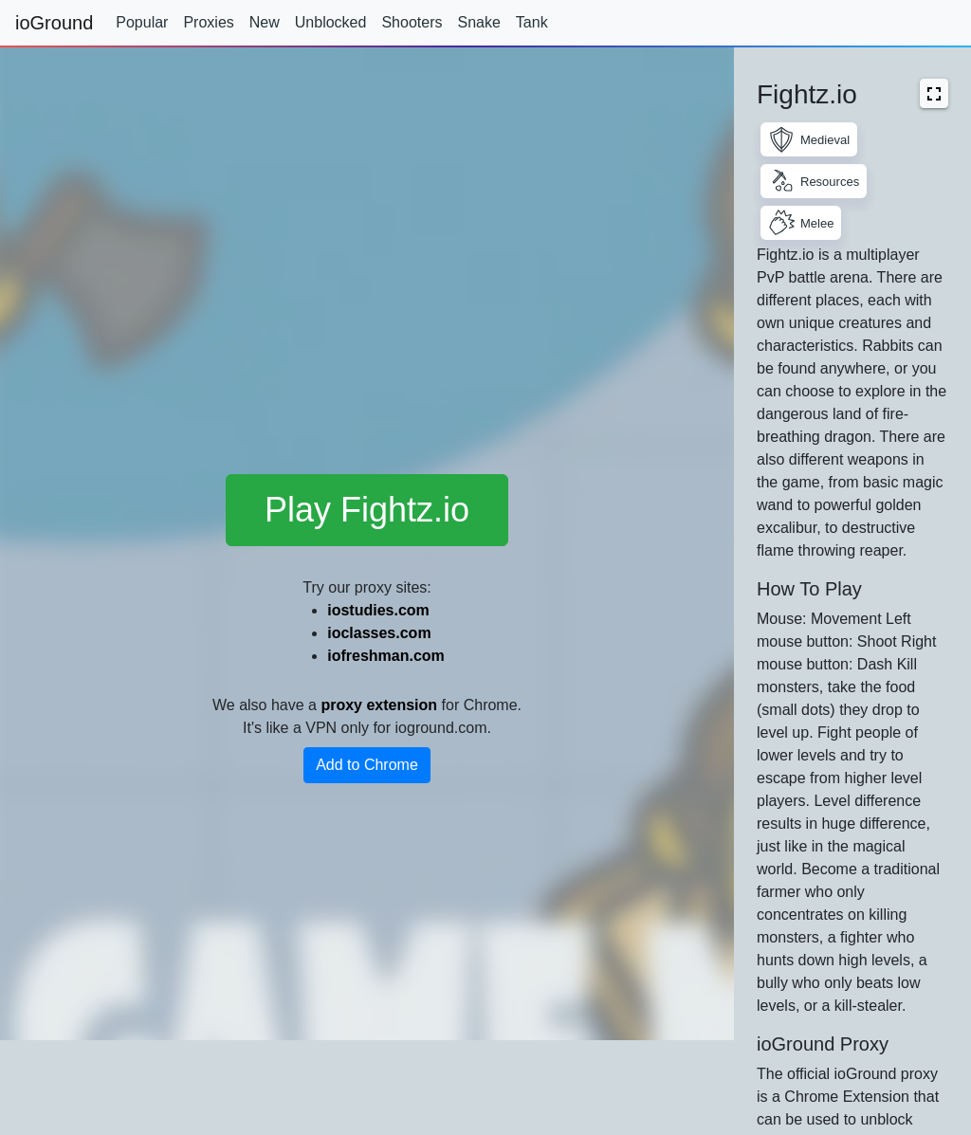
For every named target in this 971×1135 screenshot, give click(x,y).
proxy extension (379, 705)
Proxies (208, 22)
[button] (934, 93)
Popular (142, 22)
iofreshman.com (386, 656)
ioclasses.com (379, 633)
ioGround (54, 22)
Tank (532, 22)
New (264, 22)
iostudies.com (378, 610)
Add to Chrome (367, 765)
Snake (478, 22)
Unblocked (331, 22)
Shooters (411, 22)
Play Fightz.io (367, 509)
